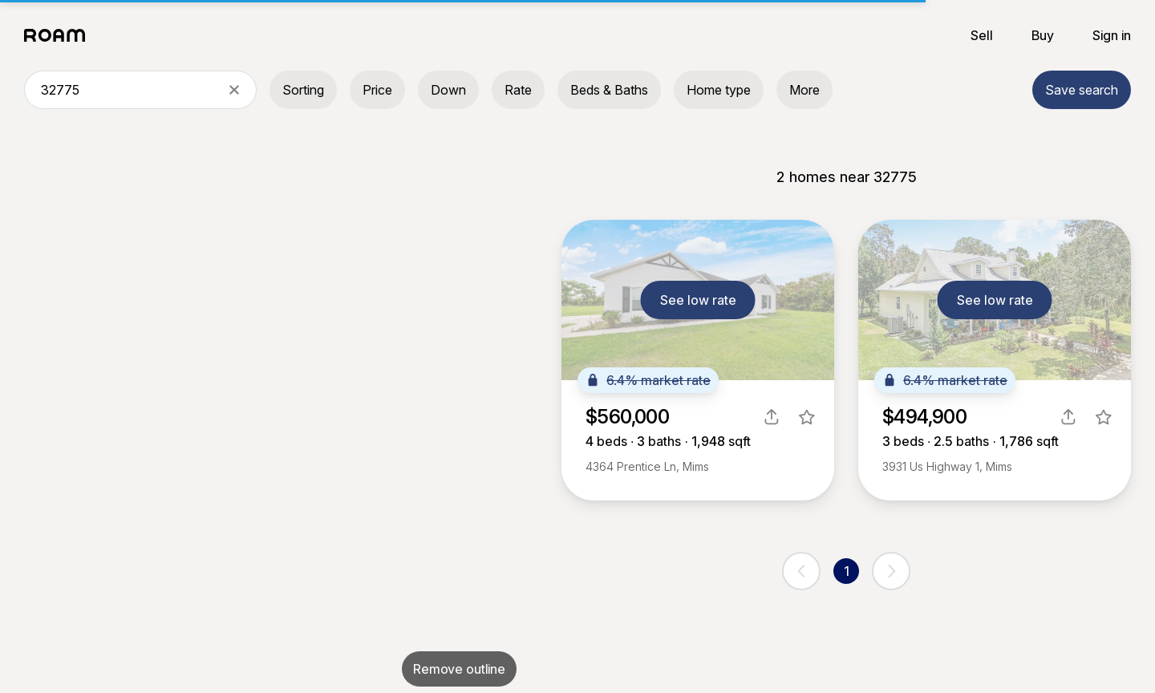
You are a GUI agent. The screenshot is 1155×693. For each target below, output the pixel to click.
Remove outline (459, 669)
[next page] (891, 571)
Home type (719, 90)
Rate (518, 90)
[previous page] (801, 571)
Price (377, 90)
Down (448, 90)
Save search (1081, 90)
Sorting (303, 90)
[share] (771, 417)
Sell (982, 35)
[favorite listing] (807, 417)
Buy (1042, 35)
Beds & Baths (609, 90)
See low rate (698, 300)
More (804, 90)
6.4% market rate (648, 380)
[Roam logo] (59, 35)
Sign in (1111, 35)
